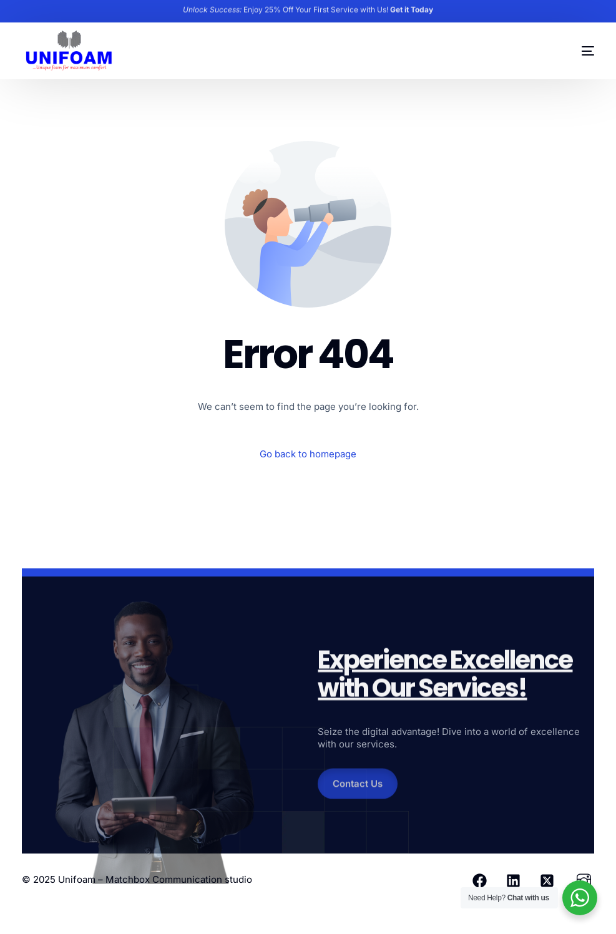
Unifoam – (81, 879)
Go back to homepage (308, 454)
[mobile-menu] (572, 51)
